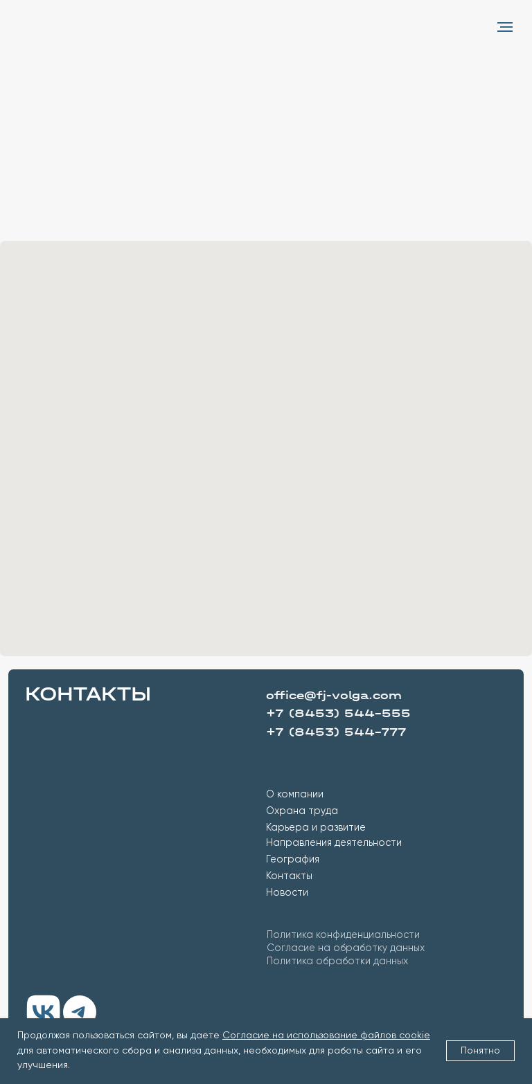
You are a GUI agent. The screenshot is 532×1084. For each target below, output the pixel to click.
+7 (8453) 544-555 (338, 713)
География (292, 860)
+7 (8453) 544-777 (336, 732)
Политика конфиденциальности (343, 935)
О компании (294, 795)
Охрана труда (302, 811)
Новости (287, 893)
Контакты (289, 876)
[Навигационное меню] (505, 27)
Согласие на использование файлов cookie (326, 1035)
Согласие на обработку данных (346, 948)
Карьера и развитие (316, 828)
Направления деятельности (334, 843)
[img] (43, 1011)
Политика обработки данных (337, 961)
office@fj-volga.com (334, 695)
